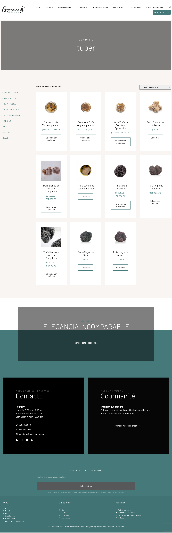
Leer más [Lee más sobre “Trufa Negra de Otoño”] (86, 267)
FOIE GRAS (6, 121)
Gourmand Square (64, 7)
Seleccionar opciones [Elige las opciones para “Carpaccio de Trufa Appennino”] (51, 138)
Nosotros (48, 7)
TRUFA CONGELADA (10, 109)
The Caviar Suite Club (99, 7)
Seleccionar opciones (155, 202)
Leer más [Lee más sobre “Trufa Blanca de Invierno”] (155, 137)
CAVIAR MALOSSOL (10, 92)
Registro (6, 138)
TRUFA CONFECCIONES (12, 115)
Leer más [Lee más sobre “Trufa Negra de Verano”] (120, 267)
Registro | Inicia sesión (153, 7)
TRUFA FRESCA (9, 104)
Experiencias (117, 7)
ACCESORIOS (7, 132)
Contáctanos (81, 7)
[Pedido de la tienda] (155, 87)
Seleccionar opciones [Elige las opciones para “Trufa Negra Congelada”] (120, 205)
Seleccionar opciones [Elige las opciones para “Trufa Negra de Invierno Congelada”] (51, 274)
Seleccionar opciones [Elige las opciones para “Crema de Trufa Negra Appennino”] (85, 138)
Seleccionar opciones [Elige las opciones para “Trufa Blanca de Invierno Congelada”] (51, 208)
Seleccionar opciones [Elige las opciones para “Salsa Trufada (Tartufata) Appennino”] (120, 141)
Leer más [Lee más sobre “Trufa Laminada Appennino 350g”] (86, 196)
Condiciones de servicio (92, 493)
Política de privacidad (115, 493)
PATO (4, 126)
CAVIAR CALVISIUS (10, 98)
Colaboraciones (133, 7)
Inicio (37, 7)
